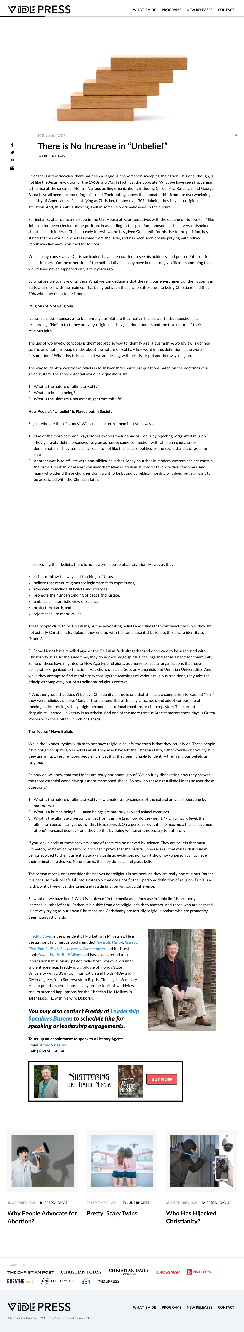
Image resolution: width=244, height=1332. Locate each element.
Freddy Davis (40, 936)
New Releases (199, 12)
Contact (226, 12)
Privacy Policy (84, 1318)
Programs (171, 12)
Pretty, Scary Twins (112, 1214)
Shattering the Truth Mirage (60, 955)
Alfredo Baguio (53, 1045)
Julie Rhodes (138, 1202)
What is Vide (144, 12)
